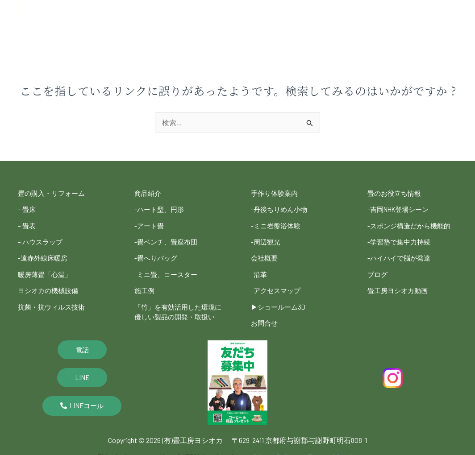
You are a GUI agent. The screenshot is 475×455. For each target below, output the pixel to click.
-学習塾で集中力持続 (400, 238)
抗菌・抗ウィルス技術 (53, 299)
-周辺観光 (266, 238)
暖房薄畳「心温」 (46, 269)
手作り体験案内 (276, 193)
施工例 (280, 10)
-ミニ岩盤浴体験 (277, 223)
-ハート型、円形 (160, 208)
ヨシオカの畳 (146, 10)
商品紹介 (242, 10)
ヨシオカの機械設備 (50, 284)
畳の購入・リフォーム (53, 193)
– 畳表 (27, 223)
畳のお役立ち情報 (396, 193)
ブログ (191, 31)
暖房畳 (314, 10)
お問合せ (265, 314)
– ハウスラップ (41, 238)
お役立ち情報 (146, 31)
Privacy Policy (274, 450)
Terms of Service (333, 450)
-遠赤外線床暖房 (44, 253)
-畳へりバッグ (157, 253)
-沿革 (259, 269)
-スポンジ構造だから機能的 (411, 223)
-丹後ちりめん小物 (281, 208)
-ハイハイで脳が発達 (400, 253)
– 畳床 (27, 208)
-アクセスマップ (277, 284)
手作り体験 (197, 10)
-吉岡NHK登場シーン (400, 208)
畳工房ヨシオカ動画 (399, 284)
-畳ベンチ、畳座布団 (167, 238)
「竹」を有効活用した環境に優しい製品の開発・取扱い (177, 308)
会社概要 (412, 10)
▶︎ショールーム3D (280, 299)
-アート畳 (150, 223)
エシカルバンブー (361, 10)
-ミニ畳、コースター (167, 269)
